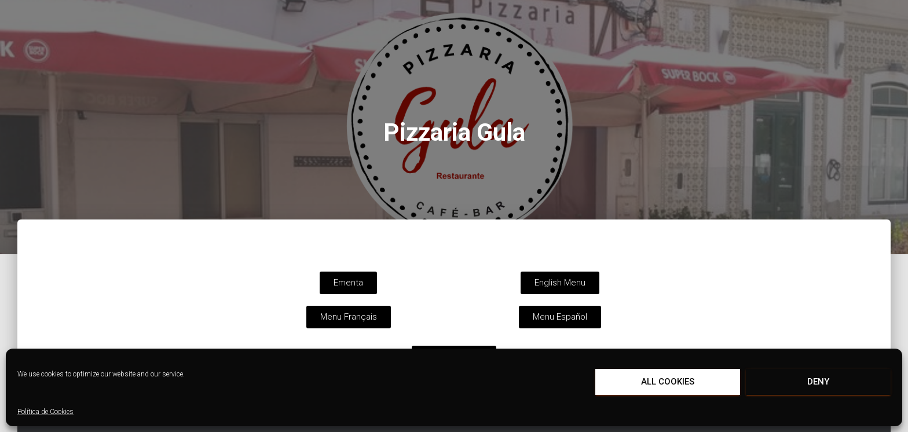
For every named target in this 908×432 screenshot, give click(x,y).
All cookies (667, 381)
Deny (818, 381)
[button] (348, 283)
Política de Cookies (45, 412)
